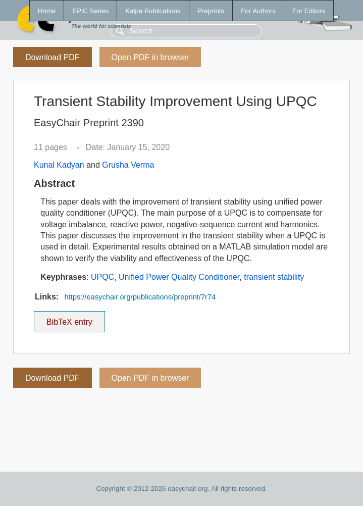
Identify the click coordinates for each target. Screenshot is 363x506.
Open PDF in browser (150, 57)
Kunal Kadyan (59, 165)
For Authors (258, 11)
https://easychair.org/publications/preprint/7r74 (140, 297)
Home (47, 11)
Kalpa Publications (153, 11)
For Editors (308, 11)
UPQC (102, 277)
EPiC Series (90, 11)
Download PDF (52, 57)
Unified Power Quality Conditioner (179, 277)
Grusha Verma (128, 165)
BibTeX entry (69, 318)
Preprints (210, 11)
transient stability (274, 277)
